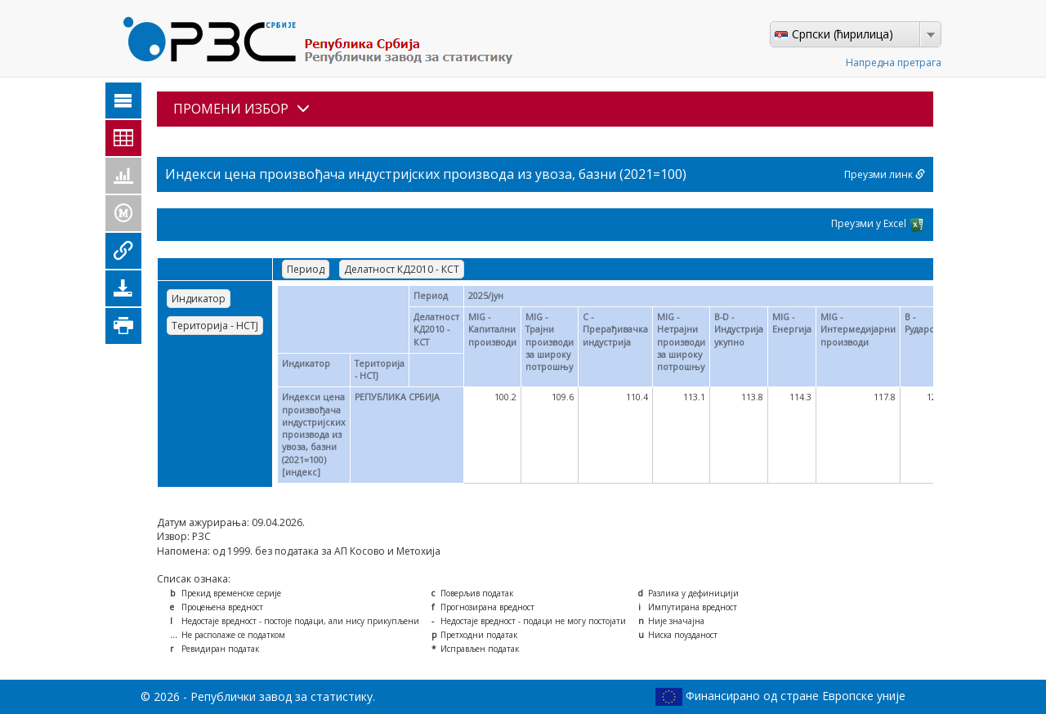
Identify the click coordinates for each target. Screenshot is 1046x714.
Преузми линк (884, 174)
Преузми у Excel (878, 224)
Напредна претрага (893, 62)
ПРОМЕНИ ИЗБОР (241, 109)
